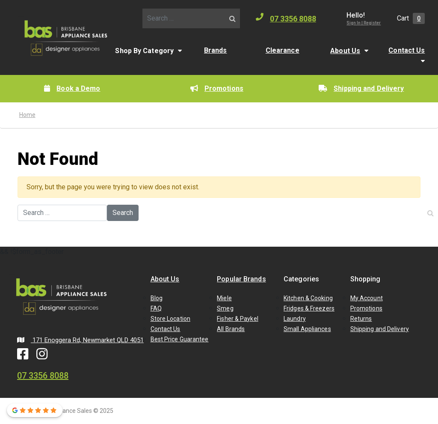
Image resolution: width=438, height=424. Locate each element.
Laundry (295, 318)
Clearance (282, 50)
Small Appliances (307, 328)
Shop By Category (144, 51)
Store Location (170, 318)
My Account (366, 298)
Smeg (225, 308)
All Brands (231, 328)
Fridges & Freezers (309, 308)
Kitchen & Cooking (308, 298)
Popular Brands (241, 279)
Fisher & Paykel (237, 318)
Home (27, 114)
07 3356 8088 (286, 18)
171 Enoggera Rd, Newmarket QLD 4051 (80, 340)
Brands (215, 50)
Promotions (216, 88)
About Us (345, 51)
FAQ (156, 308)
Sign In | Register (363, 23)
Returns (361, 318)
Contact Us (406, 50)
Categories (301, 279)
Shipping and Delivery (361, 88)
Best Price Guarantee (180, 339)
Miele (224, 298)
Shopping (365, 279)
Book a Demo (72, 88)
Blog (157, 298)
